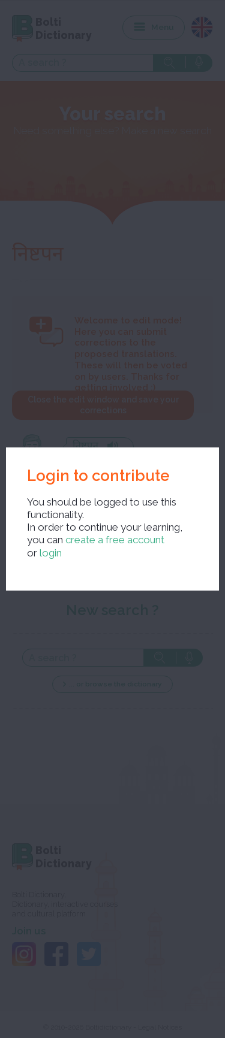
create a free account (114, 540)
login (51, 553)
